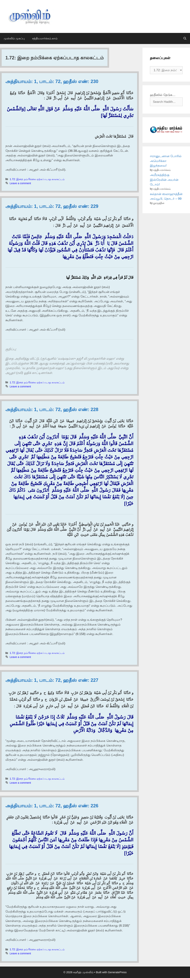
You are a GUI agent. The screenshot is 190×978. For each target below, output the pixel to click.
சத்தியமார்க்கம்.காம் (45, 38)
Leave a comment (20, 183)
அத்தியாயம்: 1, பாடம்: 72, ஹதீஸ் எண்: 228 (51, 409)
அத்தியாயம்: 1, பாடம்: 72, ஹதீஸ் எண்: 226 (51, 805)
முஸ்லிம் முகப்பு (14, 38)
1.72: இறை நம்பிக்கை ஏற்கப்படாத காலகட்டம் (37, 179)
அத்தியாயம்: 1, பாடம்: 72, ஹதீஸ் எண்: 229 (51, 206)
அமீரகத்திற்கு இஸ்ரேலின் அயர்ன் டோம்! (164, 179)
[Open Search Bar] (185, 38)
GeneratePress (117, 972)
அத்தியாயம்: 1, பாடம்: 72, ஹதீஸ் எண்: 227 (51, 680)
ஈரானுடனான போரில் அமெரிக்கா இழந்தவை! (165, 160)
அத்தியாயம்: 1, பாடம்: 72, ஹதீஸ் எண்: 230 (51, 81)
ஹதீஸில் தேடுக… (163, 95)
